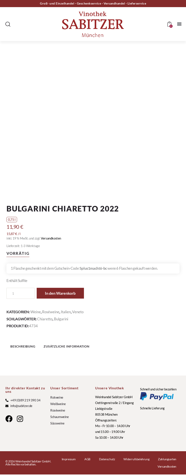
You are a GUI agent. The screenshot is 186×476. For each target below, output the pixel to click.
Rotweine (56, 399)
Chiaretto (44, 319)
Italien (66, 312)
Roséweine (50, 312)
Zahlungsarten (167, 460)
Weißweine (58, 405)
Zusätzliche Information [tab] (75, 347)
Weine (35, 312)
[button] (179, 24)
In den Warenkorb (62, 293)
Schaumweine (59, 418)
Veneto (78, 312)
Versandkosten (51, 238)
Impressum (69, 460)
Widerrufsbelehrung (136, 460)
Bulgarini (61, 319)
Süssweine (57, 425)
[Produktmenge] (20, 293)
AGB (87, 460)
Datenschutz (107, 460)
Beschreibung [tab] (26, 347)
